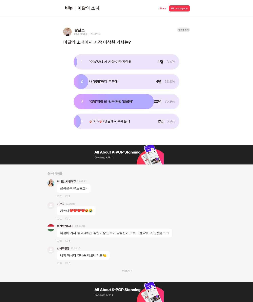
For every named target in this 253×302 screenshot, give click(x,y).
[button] (162, 8)
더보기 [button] (125, 270)
